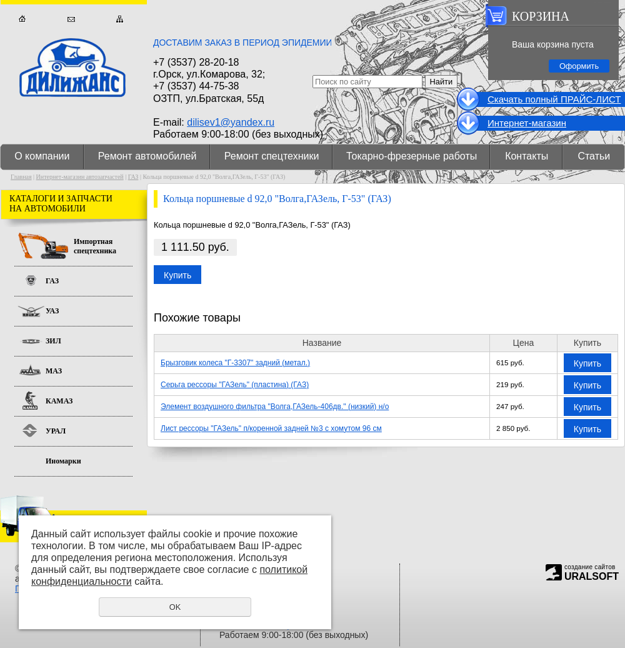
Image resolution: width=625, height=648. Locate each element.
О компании (41, 156)
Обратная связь (71, 19)
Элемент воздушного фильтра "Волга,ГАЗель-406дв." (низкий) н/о (275, 406)
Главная (22, 19)
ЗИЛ (53, 341)
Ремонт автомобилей (147, 156)
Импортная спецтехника (95, 246)
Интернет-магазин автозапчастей (80, 176)
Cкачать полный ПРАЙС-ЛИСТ (554, 99)
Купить (177, 275)
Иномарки (63, 461)
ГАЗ (133, 176)
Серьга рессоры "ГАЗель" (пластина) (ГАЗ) (235, 384)
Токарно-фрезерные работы (411, 156)
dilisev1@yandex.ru (230, 122)
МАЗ (54, 371)
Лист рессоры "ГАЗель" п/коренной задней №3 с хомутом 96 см (271, 428)
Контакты (526, 156)
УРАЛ (56, 431)
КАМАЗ (59, 401)
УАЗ (52, 310)
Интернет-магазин (527, 123)
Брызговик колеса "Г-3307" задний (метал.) (235, 362)
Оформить (579, 66)
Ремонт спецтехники (271, 156)
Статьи (594, 156)
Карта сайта (119, 19)
